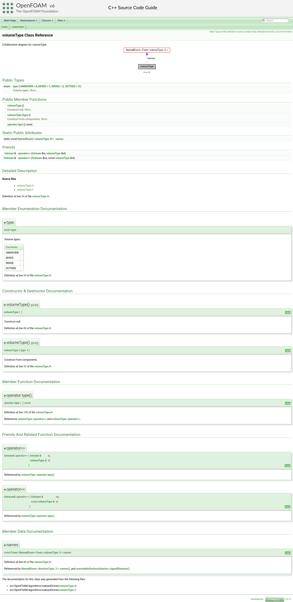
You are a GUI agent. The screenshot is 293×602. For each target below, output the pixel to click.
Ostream (9, 158)
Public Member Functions (233, 32)
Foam (4, 27)
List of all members (283, 32)
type (15, 86)
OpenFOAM (31, 5)
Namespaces (29, 21)
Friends (270, 32)
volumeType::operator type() (37, 474)
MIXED (42, 86)
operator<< (24, 158)
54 (22, 196)
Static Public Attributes (256, 32)
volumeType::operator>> (66, 419)
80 (25, 562)
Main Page (10, 20)
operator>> (24, 153)
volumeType (18, 27)
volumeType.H (25, 185)
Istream (9, 153)
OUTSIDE (70, 86)
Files (62, 21)
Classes (48, 21)
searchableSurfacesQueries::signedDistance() (103, 568)
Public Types (214, 32)
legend (147, 72)
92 (25, 366)
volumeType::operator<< (32, 419)
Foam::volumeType (47, 552)
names (59, 138)
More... (34, 90)
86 (25, 328)
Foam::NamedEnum (22, 552)
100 (26, 412)
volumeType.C (25, 189)
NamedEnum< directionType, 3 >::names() (45, 568)
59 (25, 275)
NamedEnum (25, 138)
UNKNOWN (26, 86)
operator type (15, 124)
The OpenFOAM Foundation (37, 11)
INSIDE (56, 86)
